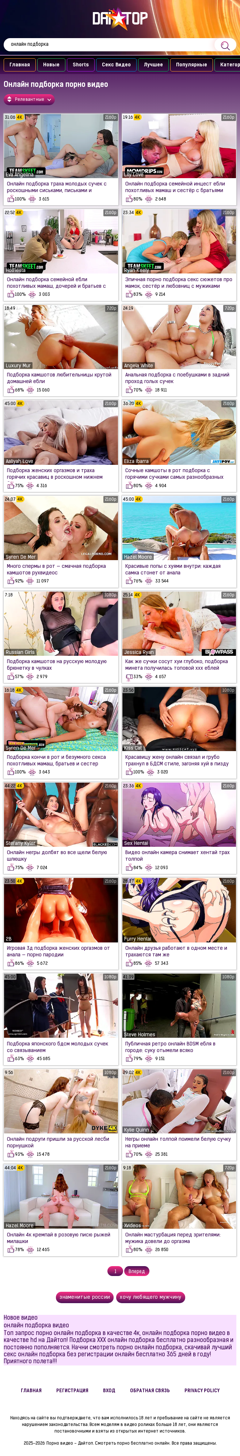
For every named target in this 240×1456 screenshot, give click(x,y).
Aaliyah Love (19, 461)
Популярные (191, 65)
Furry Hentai (137, 939)
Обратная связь (150, 1391)
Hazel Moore (138, 557)
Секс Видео (116, 65)
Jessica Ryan (139, 652)
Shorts (81, 65)
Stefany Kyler (20, 843)
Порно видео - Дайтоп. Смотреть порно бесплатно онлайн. (108, 1443)
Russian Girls (20, 652)
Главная (19, 65)
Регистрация (72, 1391)
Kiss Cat (133, 748)
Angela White (138, 366)
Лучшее (153, 65)
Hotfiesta (16, 270)
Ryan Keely (136, 270)
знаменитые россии (85, 1297)
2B (9, 939)
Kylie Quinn (136, 1130)
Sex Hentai (136, 843)
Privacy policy (202, 1391)
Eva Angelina (20, 175)
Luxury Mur (18, 366)
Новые (51, 65)
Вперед (137, 1271)
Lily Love (134, 175)
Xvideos (132, 1226)
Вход (109, 1391)
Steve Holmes (139, 1035)
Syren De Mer (21, 557)
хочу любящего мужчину (150, 1297)
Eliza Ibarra (136, 461)
